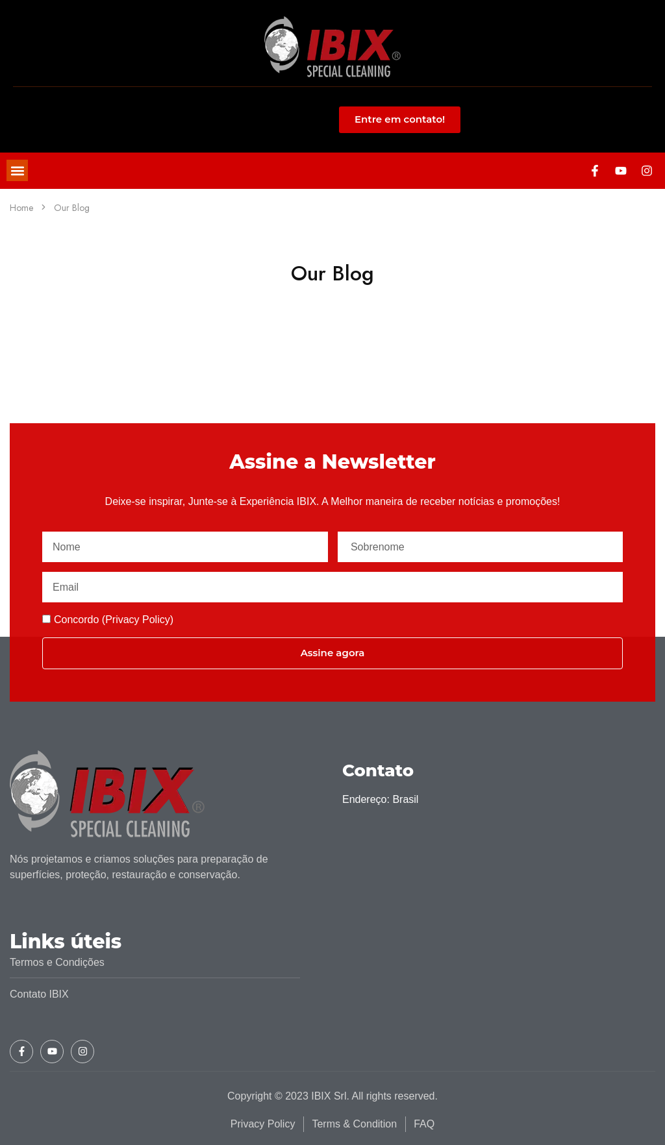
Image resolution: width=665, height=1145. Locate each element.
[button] (17, 170)
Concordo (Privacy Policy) (113, 619)
